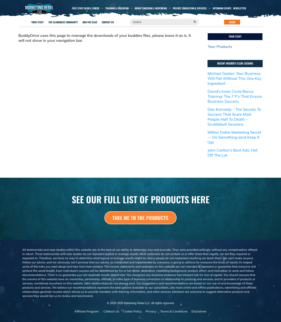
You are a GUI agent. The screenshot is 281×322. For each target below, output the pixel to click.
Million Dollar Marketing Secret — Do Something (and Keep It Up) (234, 137)
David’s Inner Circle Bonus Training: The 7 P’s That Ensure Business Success (235, 96)
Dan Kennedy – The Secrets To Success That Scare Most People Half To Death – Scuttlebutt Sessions (234, 117)
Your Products (220, 46)
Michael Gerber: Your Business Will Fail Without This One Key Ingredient (235, 78)
